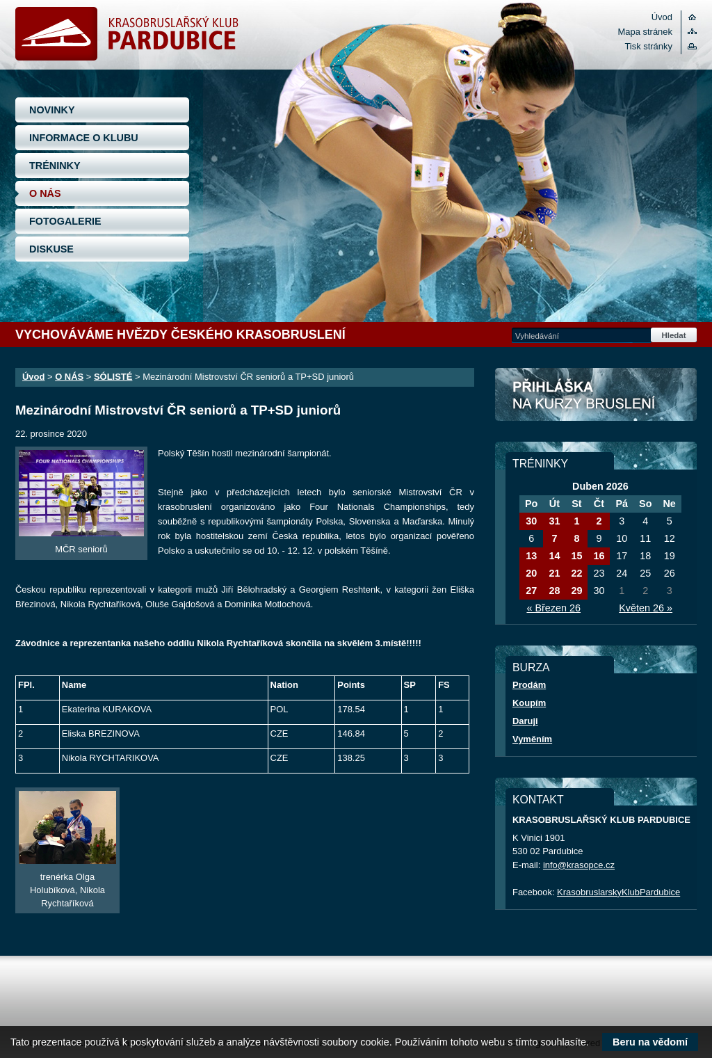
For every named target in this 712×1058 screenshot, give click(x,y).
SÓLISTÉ (113, 376)
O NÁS (45, 193)
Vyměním (532, 739)
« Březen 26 (553, 608)
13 (531, 555)
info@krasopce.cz (579, 865)
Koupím (529, 703)
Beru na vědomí (650, 1042)
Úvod (662, 17)
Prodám (529, 685)
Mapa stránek (645, 31)
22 (576, 573)
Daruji (525, 721)
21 (554, 573)
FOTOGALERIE (65, 221)
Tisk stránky (648, 46)
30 (531, 521)
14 (554, 555)
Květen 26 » (645, 608)
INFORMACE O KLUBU (83, 137)
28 (554, 590)
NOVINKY (52, 109)
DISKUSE (51, 249)
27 (531, 590)
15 (576, 555)
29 (576, 590)
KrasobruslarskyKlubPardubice (618, 892)
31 (554, 521)
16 (598, 555)
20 (531, 573)
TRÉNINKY (55, 165)
